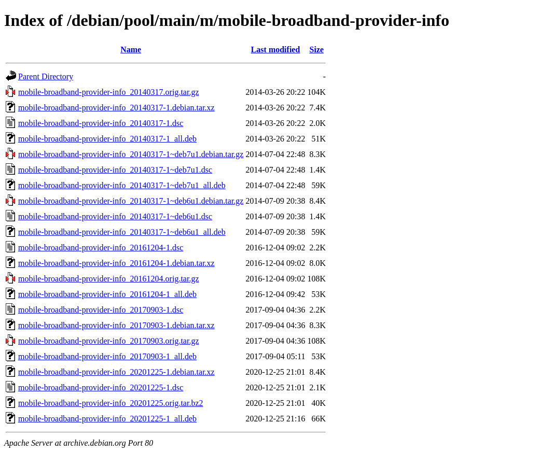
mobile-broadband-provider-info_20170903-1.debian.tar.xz (116, 325)
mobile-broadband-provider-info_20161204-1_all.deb (107, 294)
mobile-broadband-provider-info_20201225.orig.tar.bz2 (110, 403)
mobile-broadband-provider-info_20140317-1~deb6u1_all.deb (122, 232)
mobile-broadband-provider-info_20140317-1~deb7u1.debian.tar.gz (130, 154)
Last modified (275, 49)
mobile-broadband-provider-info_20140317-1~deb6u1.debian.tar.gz (130, 200)
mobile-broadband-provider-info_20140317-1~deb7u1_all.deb (122, 185)
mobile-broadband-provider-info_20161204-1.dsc (100, 247)
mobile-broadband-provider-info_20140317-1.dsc (100, 123)
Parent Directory (45, 76)
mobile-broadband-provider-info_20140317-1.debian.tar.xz (116, 107)
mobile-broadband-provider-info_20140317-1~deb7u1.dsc (115, 169)
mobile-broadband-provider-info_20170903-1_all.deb (107, 356)
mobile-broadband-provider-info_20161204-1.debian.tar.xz (116, 263)
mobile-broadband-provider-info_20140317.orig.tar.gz (108, 92)
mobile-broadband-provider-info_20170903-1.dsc (100, 309)
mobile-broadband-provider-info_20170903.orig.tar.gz (108, 340)
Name (130, 49)
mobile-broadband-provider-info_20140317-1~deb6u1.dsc (115, 216)
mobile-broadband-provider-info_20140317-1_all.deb (107, 138)
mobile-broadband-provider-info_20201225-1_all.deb (107, 418)
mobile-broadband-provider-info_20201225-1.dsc (100, 387)
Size (317, 49)
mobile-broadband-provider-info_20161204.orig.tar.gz (108, 278)
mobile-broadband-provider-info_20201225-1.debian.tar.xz (116, 372)
